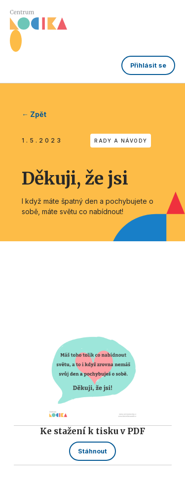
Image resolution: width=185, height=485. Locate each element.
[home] (38, 20)
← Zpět (34, 114)
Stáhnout (92, 451)
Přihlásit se (148, 65)
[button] (16, 41)
